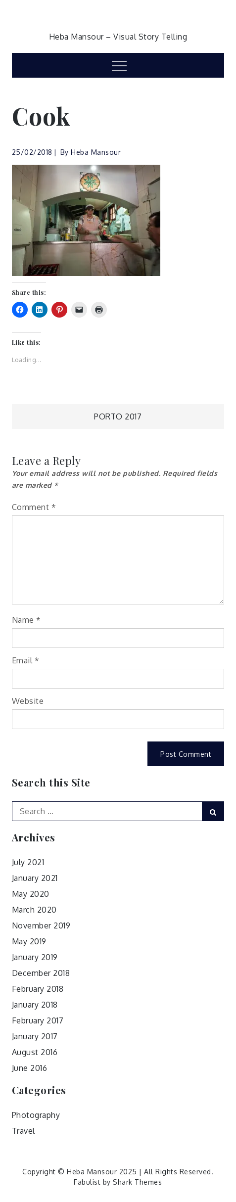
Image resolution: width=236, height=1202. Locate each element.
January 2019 (35, 957)
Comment (34, 507)
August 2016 (35, 1052)
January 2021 (35, 878)
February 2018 (38, 989)
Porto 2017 (118, 416)
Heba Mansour (96, 152)
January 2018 (35, 1005)
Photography (36, 1115)
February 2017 (38, 1020)
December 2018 (41, 973)
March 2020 (34, 910)
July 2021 (28, 862)
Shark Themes (137, 1182)
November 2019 (41, 925)
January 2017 (35, 1036)
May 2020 (30, 894)
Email (26, 660)
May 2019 (29, 941)
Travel (23, 1131)
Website (28, 701)
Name (26, 620)
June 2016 (29, 1068)
